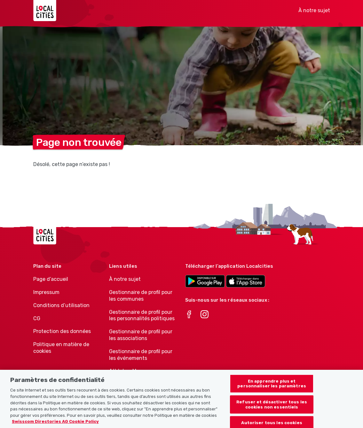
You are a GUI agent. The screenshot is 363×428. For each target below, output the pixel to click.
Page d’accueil (50, 279)
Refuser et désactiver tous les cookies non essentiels (271, 412)
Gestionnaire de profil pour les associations (140, 335)
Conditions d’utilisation (61, 305)
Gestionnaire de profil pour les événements (140, 354)
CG (36, 318)
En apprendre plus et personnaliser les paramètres (271, 391)
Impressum (46, 292)
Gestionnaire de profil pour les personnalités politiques (142, 315)
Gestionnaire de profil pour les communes (140, 295)
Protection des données (62, 331)
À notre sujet (314, 10)
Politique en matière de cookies (61, 347)
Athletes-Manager (131, 371)
